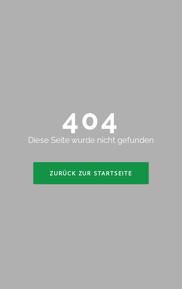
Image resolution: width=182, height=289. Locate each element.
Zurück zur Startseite (91, 173)
